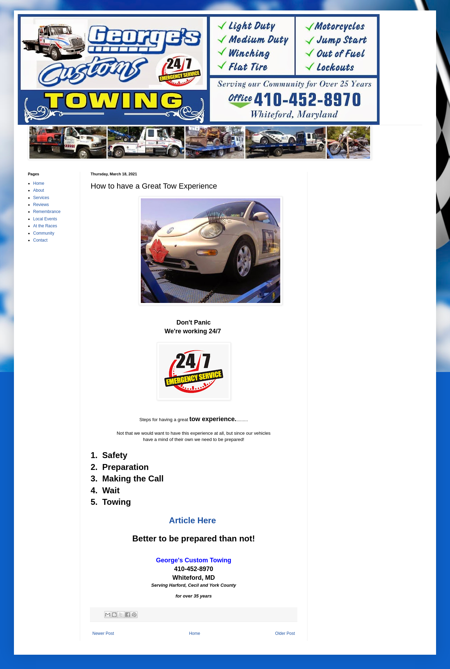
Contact (40, 240)
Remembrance (47, 211)
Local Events (45, 218)
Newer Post (103, 633)
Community (43, 233)
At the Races (45, 225)
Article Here (192, 520)
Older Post (285, 633)
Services (41, 197)
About (38, 190)
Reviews (41, 204)
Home (194, 633)
